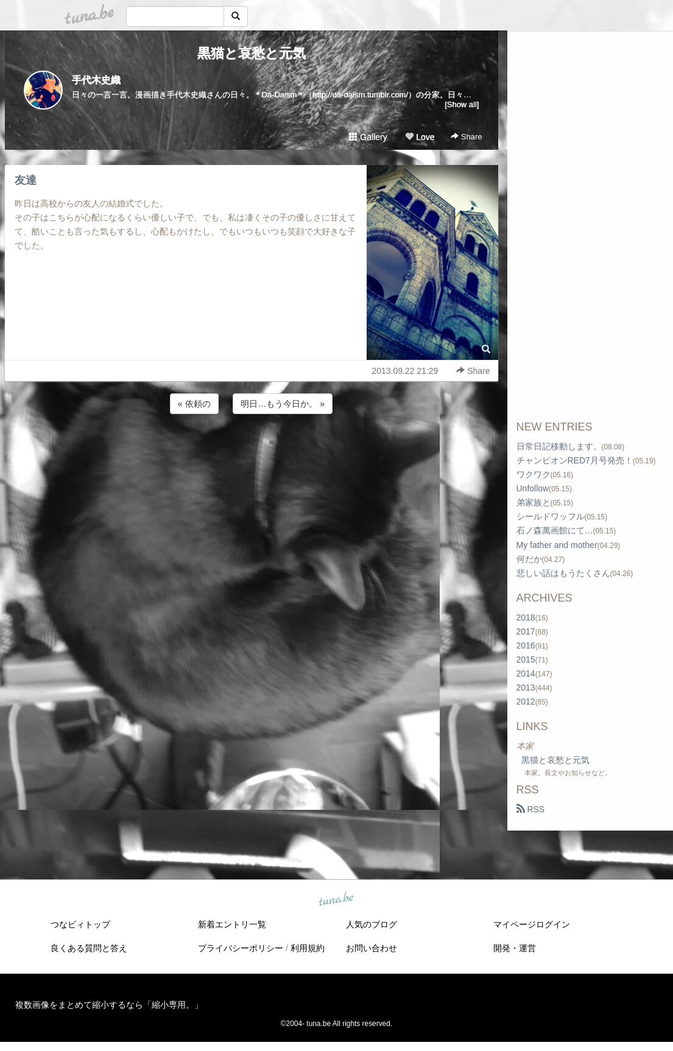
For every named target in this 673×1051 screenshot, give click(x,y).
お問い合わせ (371, 948)
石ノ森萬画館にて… (554, 530)
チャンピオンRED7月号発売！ (574, 460)
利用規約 (308, 948)
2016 (525, 645)
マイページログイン (531, 924)
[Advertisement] (251, 449)
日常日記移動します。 (559, 446)
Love (419, 137)
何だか (529, 559)
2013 (525, 687)
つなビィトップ (80, 924)
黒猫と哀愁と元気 (251, 53)
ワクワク (533, 474)
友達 (26, 180)
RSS (530, 809)
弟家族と (533, 502)
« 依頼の (194, 404)
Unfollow (532, 488)
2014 (525, 673)
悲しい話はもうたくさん (563, 573)
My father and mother (556, 545)
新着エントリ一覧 (232, 924)
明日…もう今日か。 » (283, 404)
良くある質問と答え (89, 948)
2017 (525, 631)
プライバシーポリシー (240, 948)
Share (466, 136)
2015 (525, 659)
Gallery (368, 137)
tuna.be (336, 900)
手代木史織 (96, 80)
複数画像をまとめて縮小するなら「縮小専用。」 (109, 1005)
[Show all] (462, 104)
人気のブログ (371, 924)
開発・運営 (514, 948)
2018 (525, 617)
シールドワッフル (550, 516)
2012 (525, 701)
